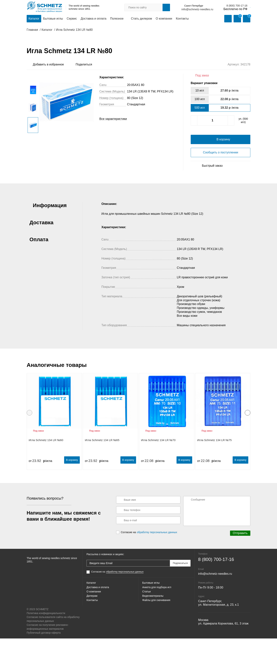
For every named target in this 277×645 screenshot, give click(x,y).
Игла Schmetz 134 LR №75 (214, 447)
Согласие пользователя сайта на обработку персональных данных (53, 625)
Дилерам (92, 609)
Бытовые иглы (53, 19)
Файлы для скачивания (158, 616)
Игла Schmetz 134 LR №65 (102, 447)
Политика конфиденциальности (46, 619)
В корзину (69, 466)
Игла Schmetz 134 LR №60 (46, 447)
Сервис (72, 19)
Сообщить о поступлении (220, 160)
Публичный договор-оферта (44, 639)
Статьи (147, 602)
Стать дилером (141, 19)
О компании (164, 19)
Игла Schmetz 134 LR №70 (158, 447)
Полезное (117, 19)
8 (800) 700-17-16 (207, 5)
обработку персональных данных (157, 539)
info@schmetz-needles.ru (167, 9)
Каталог (34, 19)
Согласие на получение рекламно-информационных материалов (48, 633)
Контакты (182, 19)
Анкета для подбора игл (158, 596)
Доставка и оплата (93, 19)
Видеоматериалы (154, 609)
